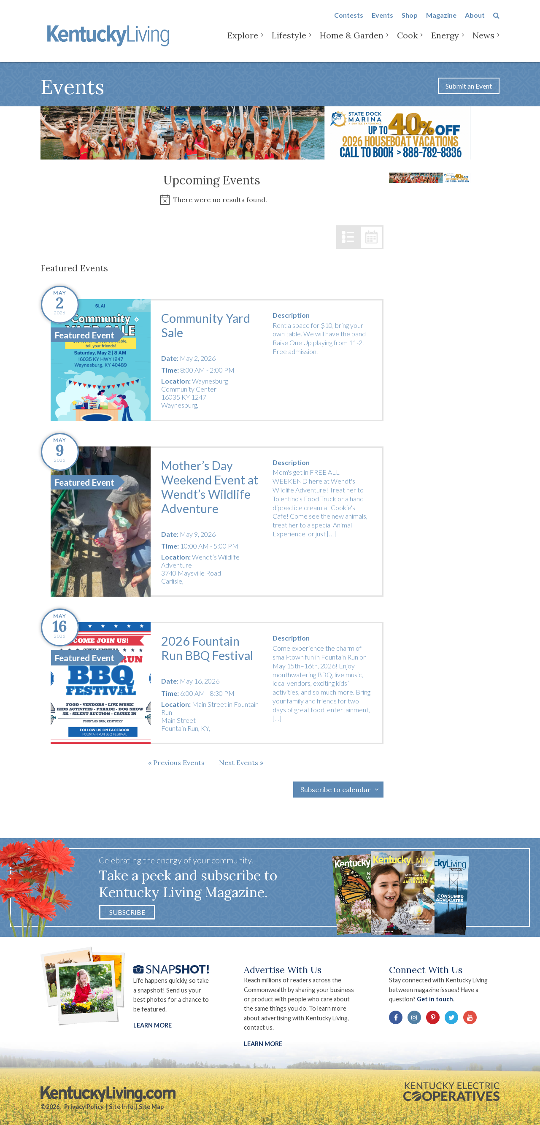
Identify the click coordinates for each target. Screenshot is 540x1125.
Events (382, 22)
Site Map (151, 1106)
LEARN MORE (263, 1043)
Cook (407, 42)
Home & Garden (351, 42)
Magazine (441, 22)
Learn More (152, 1025)
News (483, 42)
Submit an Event (469, 86)
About (475, 22)
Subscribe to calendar (335, 789)
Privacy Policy (84, 1106)
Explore (242, 42)
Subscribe (127, 912)
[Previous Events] (176, 762)
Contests (348, 22)
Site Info (121, 1106)
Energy (445, 42)
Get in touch (435, 999)
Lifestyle (289, 42)
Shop (410, 22)
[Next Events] (241, 762)
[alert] (211, 200)
